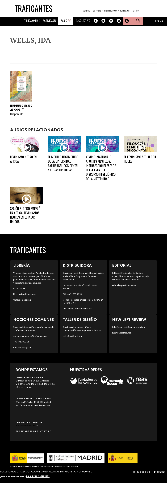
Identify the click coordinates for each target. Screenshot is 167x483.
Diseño (136, 10)
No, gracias (159, 472)
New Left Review (129, 320)
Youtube (119, 21)
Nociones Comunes (33, 320)
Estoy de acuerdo (141, 472)
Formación (124, 10)
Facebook (96, 21)
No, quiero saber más (38, 476)
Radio (64, 21)
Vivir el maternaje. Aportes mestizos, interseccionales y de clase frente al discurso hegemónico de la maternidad (101, 167)
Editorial (97, 10)
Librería (21, 265)
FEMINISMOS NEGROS (21, 105)
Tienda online (32, 21)
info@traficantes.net (27, 425)
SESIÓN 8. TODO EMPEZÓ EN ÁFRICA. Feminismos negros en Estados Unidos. (25, 215)
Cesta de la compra (137, 21)
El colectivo (82, 21)
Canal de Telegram (22, 300)
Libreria (86, 10)
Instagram (111, 21)
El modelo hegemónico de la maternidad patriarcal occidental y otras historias (63, 163)
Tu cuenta (126, 21)
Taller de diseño (80, 320)
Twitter (103, 21)
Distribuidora (110, 10)
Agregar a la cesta (23, 109)
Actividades (50, 21)
